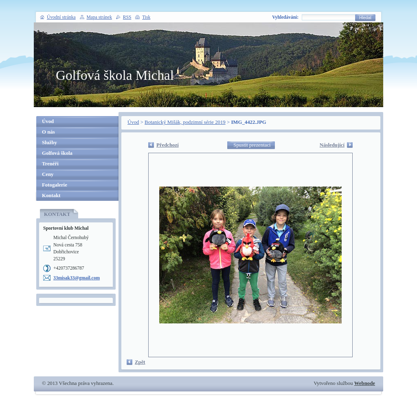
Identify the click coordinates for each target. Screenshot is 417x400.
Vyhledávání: (285, 17)
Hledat (365, 17)
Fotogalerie (54, 185)
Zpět (140, 362)
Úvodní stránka (61, 17)
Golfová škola (57, 153)
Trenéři (50, 164)
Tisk (146, 17)
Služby (49, 142)
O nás (48, 132)
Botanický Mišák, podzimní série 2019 (185, 122)
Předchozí (167, 145)
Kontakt (51, 195)
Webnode (364, 383)
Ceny (47, 174)
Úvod (133, 122)
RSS (127, 17)
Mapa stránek (99, 17)
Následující (332, 145)
